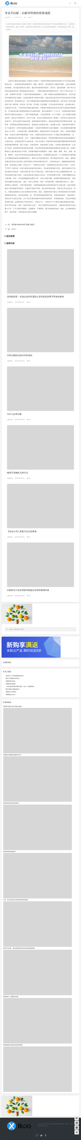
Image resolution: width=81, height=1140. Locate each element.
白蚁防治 (8, 17)
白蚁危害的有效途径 (9, 851)
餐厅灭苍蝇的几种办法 (12, 678)
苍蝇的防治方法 (10, 694)
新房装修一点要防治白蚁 (10, 996)
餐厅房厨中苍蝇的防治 (12, 689)
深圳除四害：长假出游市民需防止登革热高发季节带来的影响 (35, 296)
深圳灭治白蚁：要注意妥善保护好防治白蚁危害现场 (19, 948)
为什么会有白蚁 (14, 414)
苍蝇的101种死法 (11, 692)
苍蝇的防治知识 (10, 681)
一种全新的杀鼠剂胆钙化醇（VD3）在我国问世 (20, 686)
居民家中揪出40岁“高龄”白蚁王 (23, 225)
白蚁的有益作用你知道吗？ (11, 803)
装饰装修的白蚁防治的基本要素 (12, 1045)
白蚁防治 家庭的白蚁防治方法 (12, 755)
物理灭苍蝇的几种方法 (17, 472)
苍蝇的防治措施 (10, 684)
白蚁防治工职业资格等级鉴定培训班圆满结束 (28, 590)
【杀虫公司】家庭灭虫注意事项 (21, 531)
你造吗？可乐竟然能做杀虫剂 (15, 676)
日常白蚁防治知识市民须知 (19, 355)
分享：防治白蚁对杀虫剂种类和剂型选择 (15, 900)
